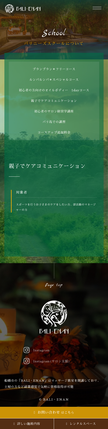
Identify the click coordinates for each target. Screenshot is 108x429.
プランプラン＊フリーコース (54, 69)
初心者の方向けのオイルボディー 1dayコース (54, 90)
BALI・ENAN (56, 399)
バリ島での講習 (54, 121)
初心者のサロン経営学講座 (54, 111)
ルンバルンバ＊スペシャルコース (54, 79)
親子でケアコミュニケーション (54, 100)
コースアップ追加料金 (54, 132)
